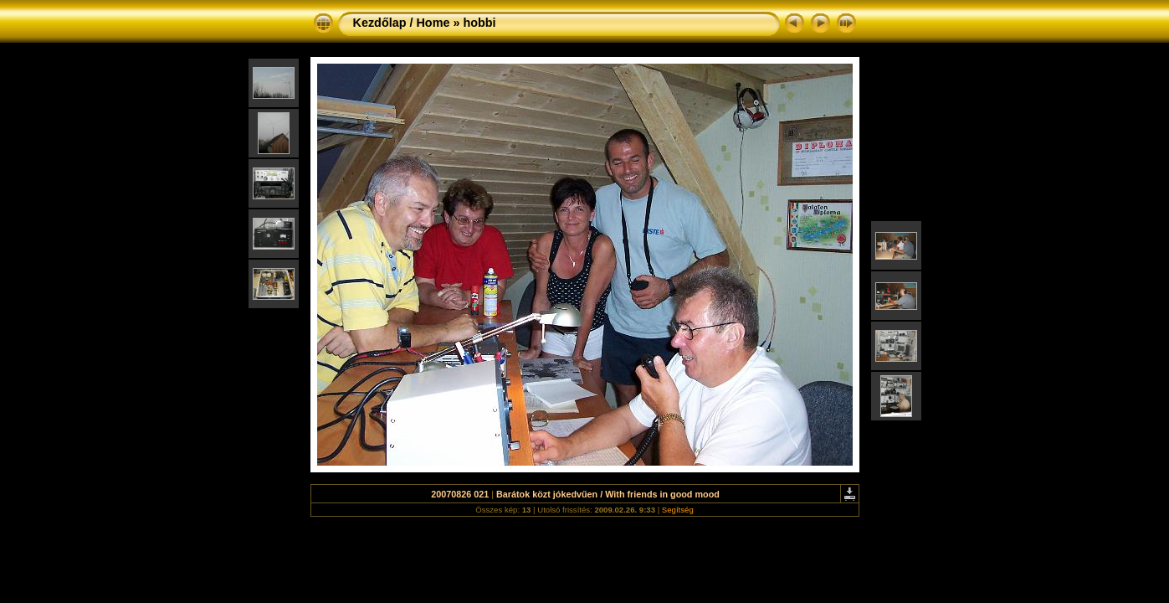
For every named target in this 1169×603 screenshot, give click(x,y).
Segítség (678, 509)
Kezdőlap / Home (401, 22)
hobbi (479, 22)
